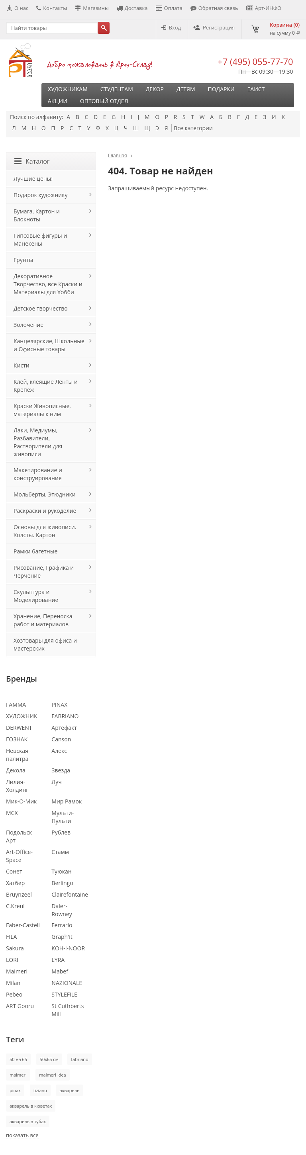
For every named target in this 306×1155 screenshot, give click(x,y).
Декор (155, 89)
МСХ (12, 813)
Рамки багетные (35, 551)
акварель (70, 1090)
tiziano (40, 1090)
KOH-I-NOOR (68, 948)
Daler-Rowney (61, 910)
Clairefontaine (69, 894)
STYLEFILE (64, 994)
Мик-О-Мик (21, 801)
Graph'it (61, 936)
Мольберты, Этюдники (45, 494)
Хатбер (15, 883)
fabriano (79, 1059)
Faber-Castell (23, 925)
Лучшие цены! (33, 178)
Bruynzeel (19, 894)
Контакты (51, 8)
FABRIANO (64, 716)
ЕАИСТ (256, 89)
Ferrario (61, 925)
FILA (11, 936)
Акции (57, 101)
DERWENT (19, 727)
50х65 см (49, 1059)
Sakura (15, 948)
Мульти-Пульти (62, 817)
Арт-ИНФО (263, 8)
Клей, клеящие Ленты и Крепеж (46, 385)
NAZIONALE (66, 983)
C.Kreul (15, 906)
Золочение (28, 324)
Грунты (23, 260)
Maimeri (16, 971)
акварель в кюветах (31, 1106)
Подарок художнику (40, 195)
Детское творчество (41, 308)
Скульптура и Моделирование (36, 596)
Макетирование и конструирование (38, 474)
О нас (17, 8)
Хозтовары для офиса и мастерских (45, 644)
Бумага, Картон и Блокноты (37, 215)
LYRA (58, 959)
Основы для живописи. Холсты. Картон (45, 531)
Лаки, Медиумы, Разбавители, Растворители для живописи (38, 442)
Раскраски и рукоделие (45, 510)
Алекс (59, 750)
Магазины (92, 8)
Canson (61, 739)
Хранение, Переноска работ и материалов (43, 620)
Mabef (59, 971)
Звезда (60, 770)
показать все (22, 1135)
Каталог (32, 161)
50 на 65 (18, 1059)
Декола (16, 770)
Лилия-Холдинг (17, 785)
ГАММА (16, 704)
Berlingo (62, 883)
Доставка (132, 8)
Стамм (60, 852)
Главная (117, 155)
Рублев (61, 832)
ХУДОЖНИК (21, 716)
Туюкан (61, 871)
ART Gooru (20, 1006)
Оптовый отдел (104, 101)
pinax (15, 1090)
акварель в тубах (28, 1121)
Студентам (116, 89)
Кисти (21, 365)
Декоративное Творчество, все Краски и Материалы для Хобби (48, 284)
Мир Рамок (66, 801)
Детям (186, 89)
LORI (12, 959)
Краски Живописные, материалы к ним (42, 410)
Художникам (68, 89)
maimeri (18, 1075)
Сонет (14, 871)
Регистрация (214, 27)
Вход (171, 27)
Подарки (221, 89)
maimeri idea (52, 1075)
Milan (13, 983)
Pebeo (14, 994)
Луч (56, 782)
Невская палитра (17, 754)
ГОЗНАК (16, 739)
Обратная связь (214, 8)
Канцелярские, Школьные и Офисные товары (49, 345)
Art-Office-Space (19, 856)
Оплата (169, 8)
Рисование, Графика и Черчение (44, 571)
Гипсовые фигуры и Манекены (40, 239)
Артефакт (64, 727)
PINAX (59, 704)
